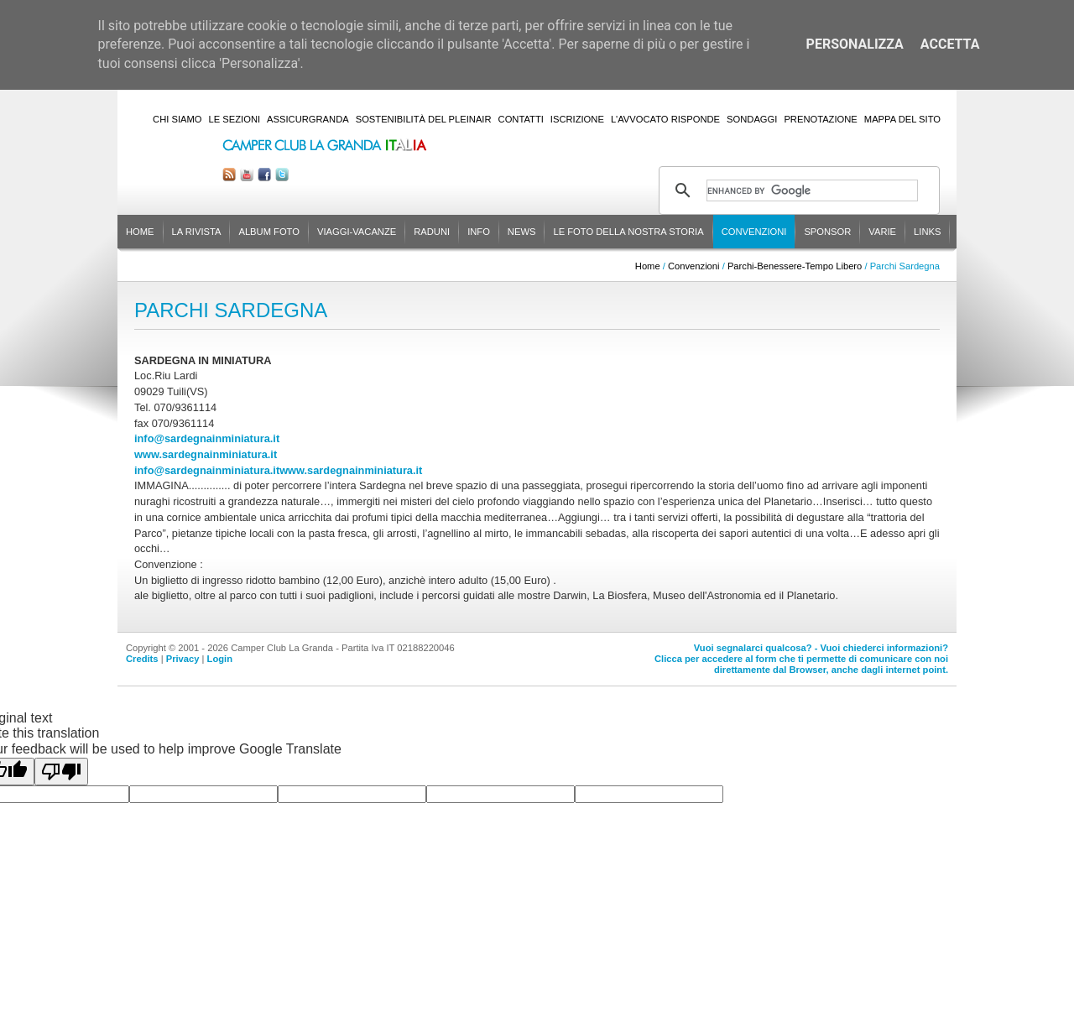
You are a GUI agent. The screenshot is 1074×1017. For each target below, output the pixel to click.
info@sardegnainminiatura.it (206, 438)
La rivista (197, 232)
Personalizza (855, 44)
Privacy (183, 659)
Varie (882, 232)
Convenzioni (754, 232)
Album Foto (269, 232)
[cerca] (812, 190)
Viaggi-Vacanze (356, 232)
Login (219, 659)
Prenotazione (820, 119)
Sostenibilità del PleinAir (424, 119)
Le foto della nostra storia (628, 232)
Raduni (432, 232)
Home (140, 232)
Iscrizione (577, 119)
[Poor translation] (61, 771)
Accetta (950, 44)
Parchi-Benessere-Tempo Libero (794, 266)
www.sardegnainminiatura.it (205, 454)
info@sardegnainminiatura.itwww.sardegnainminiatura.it (278, 470)
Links (927, 232)
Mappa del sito (902, 119)
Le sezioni (235, 119)
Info (478, 232)
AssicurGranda (308, 119)
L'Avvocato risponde (665, 119)
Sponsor (827, 232)
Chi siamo (177, 119)
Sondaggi (752, 119)
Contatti (521, 119)
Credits (142, 659)
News (522, 232)
